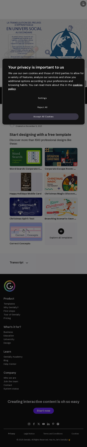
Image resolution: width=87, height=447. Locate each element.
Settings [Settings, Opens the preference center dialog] (42, 98)
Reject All (42, 107)
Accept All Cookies (43, 116)
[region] (43, 91)
